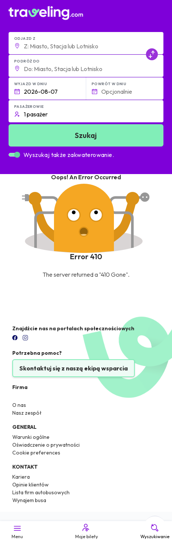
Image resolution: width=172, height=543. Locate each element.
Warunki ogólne (31, 437)
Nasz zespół (27, 412)
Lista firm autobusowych (41, 492)
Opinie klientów (30, 484)
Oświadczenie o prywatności (46, 444)
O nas (19, 405)
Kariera (21, 476)
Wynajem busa (29, 500)
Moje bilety (86, 531)
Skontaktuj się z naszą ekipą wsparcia (73, 368)
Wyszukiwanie (154, 531)
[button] (86, 43)
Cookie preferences (36, 452)
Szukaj (86, 135)
